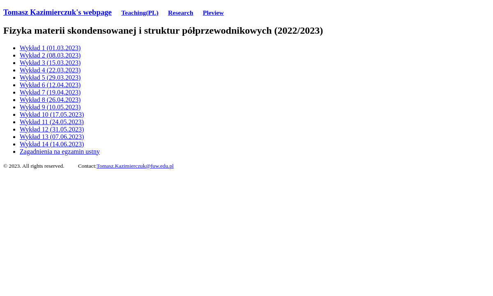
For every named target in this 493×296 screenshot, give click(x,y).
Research (180, 12)
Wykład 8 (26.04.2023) (50, 99)
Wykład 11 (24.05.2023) (52, 121)
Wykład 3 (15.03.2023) (50, 62)
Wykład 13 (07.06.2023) (52, 136)
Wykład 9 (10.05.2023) (50, 107)
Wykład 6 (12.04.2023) (50, 84)
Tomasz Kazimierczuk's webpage (57, 12)
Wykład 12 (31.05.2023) (52, 129)
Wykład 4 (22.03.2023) (50, 70)
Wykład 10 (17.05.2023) (52, 114)
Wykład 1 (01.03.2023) (50, 47)
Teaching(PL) (139, 12)
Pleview (213, 12)
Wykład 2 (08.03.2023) (50, 55)
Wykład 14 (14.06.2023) (52, 144)
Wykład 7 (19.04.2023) (50, 92)
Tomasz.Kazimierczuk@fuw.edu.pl (135, 166)
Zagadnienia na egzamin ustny (60, 151)
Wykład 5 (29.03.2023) (50, 77)
